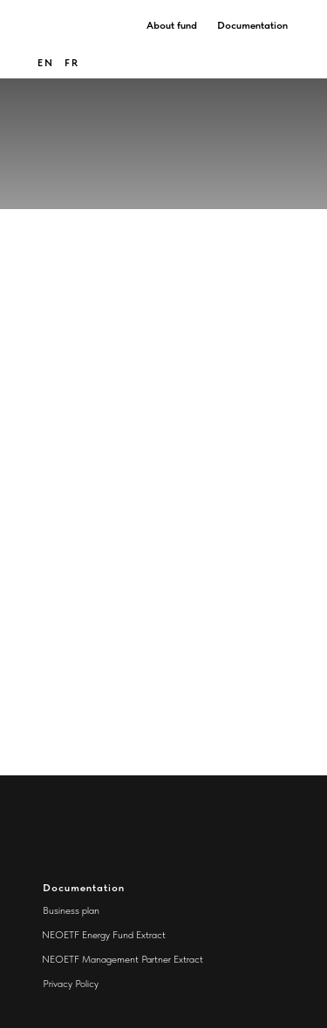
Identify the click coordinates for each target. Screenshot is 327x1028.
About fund (171, 25)
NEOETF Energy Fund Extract (104, 935)
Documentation (252, 25)
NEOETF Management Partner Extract (122, 959)
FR (72, 63)
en (45, 63)
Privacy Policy (71, 983)
